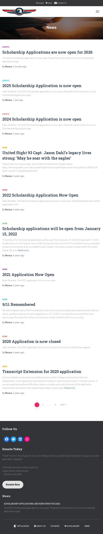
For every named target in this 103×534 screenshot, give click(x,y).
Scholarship (72, 526)
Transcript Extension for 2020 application (41, 371)
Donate (40, 3)
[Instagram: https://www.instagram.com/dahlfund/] (27, 439)
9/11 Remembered (18, 304)
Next (63, 405)
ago (20, 66)
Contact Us (60, 2)
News (4, 147)
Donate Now (13, 484)
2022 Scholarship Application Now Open (40, 195)
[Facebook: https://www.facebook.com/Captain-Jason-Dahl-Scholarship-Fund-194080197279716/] (6, 439)
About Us (40, 526)
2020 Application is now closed (31, 341)
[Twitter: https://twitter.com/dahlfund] (13, 439)
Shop (49, 3)
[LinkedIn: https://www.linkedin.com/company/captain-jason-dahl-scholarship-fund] (20, 439)
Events (5, 47)
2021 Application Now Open (28, 274)
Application (21, 526)
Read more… (24, 250)
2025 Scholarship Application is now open (42, 85)
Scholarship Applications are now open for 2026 (47, 52)
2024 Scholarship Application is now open (42, 119)
